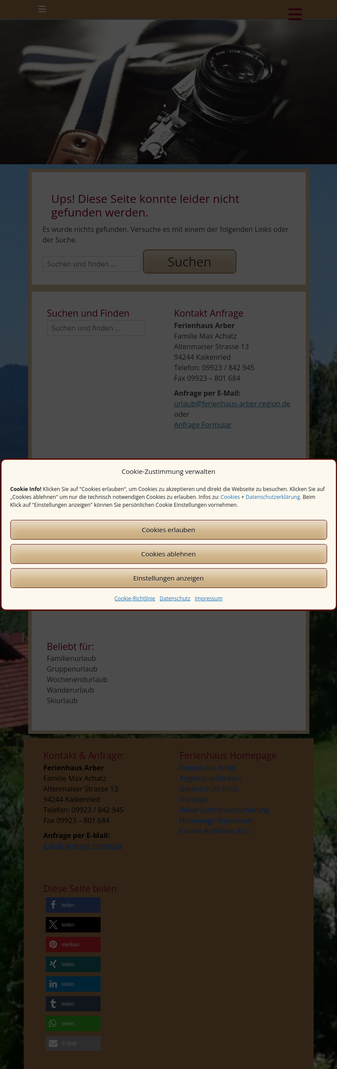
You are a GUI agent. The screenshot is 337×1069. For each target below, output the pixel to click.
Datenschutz (174, 598)
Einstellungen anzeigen (168, 578)
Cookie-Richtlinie (134, 598)
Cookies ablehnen (168, 553)
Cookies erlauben (168, 529)
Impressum (208, 598)
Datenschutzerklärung (273, 496)
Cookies (230, 496)
